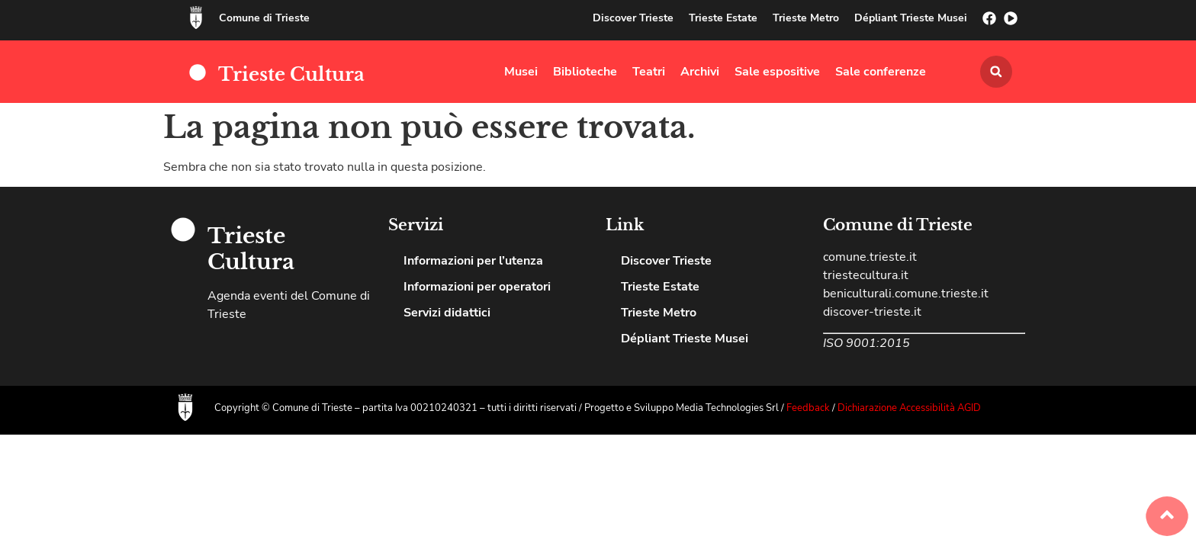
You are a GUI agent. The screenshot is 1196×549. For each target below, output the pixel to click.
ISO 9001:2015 (866, 343)
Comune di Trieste (264, 18)
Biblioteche (585, 71)
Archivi (699, 71)
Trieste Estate (723, 18)
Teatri (648, 71)
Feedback (809, 408)
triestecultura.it (865, 275)
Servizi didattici (446, 312)
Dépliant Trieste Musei (910, 18)
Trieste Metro (806, 18)
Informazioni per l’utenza (473, 260)
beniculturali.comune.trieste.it (906, 293)
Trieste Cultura (291, 74)
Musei (521, 71)
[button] (996, 72)
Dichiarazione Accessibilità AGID (909, 408)
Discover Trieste (633, 18)
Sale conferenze (880, 71)
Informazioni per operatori (477, 286)
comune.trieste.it (870, 257)
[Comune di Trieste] (196, 17)
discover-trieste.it (872, 311)
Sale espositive (777, 71)
